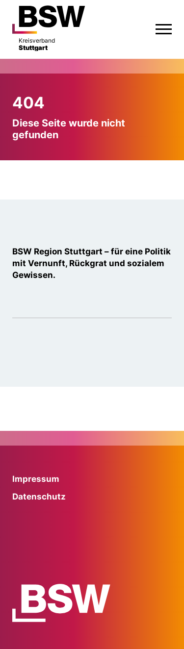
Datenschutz (39, 496)
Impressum (35, 479)
